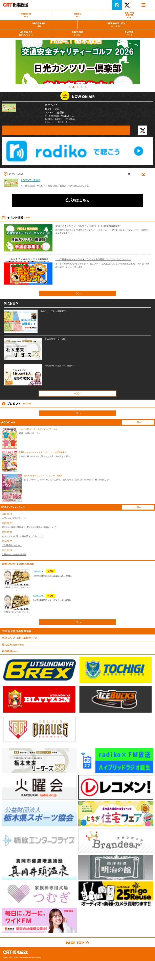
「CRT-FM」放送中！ (12, 545)
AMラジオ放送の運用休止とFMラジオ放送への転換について (29, 527)
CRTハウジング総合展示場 (14, 554)
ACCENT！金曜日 (54, 112)
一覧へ (77, 293)
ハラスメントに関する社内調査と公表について (23, 536)
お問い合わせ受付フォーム (14, 518)
